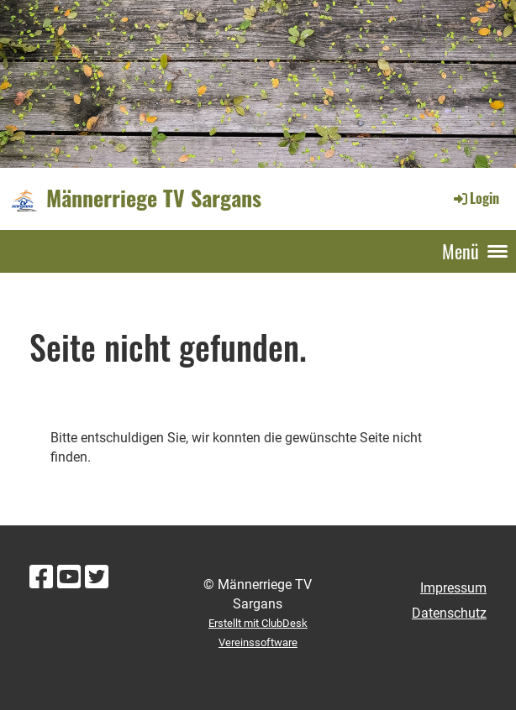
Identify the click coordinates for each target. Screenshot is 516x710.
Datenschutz (449, 613)
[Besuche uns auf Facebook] (41, 577)
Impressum (453, 588)
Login (475, 198)
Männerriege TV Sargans (153, 198)
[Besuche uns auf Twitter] (96, 577)
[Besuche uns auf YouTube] (69, 577)
